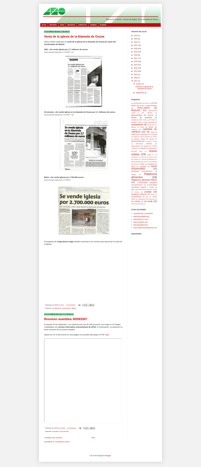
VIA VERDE (135, 201)
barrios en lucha (137, 127)
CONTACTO (82, 25)
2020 (136, 48)
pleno (133, 189)
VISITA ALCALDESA (137, 204)
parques (133, 174)
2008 (136, 78)
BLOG (44, 25)
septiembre (140, 93)
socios (152, 194)
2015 (136, 65)
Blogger (108, 455)
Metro (133, 166)
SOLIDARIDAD (136, 197)
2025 (136, 36)
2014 (136, 68)
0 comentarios (70, 305)
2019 (136, 52)
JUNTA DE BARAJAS (148, 159)
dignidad (151, 139)
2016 (136, 61)
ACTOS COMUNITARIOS (148, 105)
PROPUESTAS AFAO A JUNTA (147, 189)
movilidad (143, 166)
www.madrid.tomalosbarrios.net (145, 228)
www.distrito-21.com (140, 219)
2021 (136, 45)
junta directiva (64, 431)
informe (143, 157)
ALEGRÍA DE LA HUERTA (143, 214)
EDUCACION (136, 141)
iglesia (74, 308)
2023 (136, 39)
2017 (136, 58)
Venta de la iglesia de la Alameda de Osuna (74, 36)
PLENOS (103, 25)
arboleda (150, 115)
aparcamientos (136, 115)
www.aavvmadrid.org (141, 216)
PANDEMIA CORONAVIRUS (142, 171)
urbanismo (141, 199)
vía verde (148, 201)
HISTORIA (53, 25)
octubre (139, 84)
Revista (137, 192)
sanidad (147, 192)
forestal (146, 146)
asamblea (55, 431)
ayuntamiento (56, 308)
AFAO (62, 25)
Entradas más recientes (53, 438)
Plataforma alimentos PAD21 (144, 180)
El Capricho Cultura (151, 141)
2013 (136, 71)
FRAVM (142, 148)
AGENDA (93, 25)
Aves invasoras (149, 122)
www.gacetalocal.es (140, 225)
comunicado (143, 134)
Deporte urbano (139, 139)
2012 (136, 74)
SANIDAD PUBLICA (139, 194)
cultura (155, 136)
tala (147, 197)
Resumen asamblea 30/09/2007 (65, 319)
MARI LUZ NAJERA (147, 164)
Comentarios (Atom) (62, 442)
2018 (136, 55)
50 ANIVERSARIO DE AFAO (140, 103)
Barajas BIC (151, 125)
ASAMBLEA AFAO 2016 (138, 120)
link (72, 52)
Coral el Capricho (145, 136)
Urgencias (152, 199)
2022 (136, 42)
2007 (136, 81)
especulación (66, 308)
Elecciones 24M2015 (144, 143)
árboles (134, 117)
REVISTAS (71, 25)
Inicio (93, 438)
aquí (107, 335)
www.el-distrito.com (140, 222)
